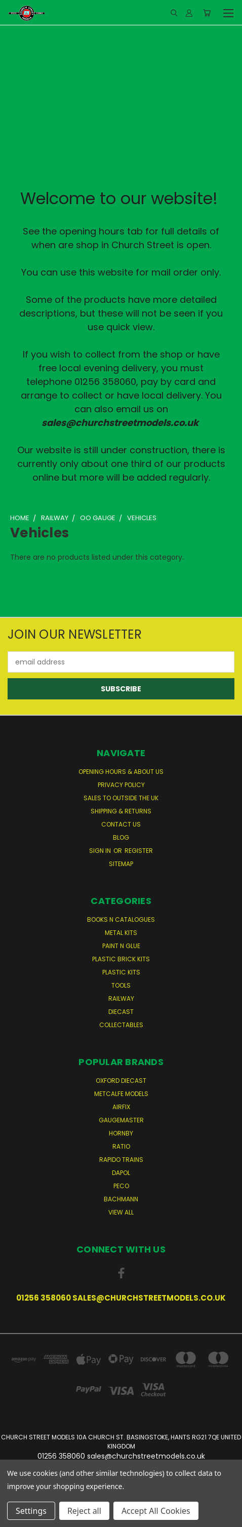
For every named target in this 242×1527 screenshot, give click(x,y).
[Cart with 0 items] (206, 13)
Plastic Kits (121, 972)
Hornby (121, 1133)
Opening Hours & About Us (121, 771)
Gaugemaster (121, 1120)
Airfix (121, 1107)
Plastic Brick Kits (121, 959)
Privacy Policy (121, 784)
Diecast (121, 1011)
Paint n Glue (121, 946)
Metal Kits (121, 932)
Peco (121, 1186)
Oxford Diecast (121, 1080)
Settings (31, 1510)
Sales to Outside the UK (121, 798)
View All (121, 1212)
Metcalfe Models (121, 1093)
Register (139, 850)
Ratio (121, 1146)
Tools (121, 985)
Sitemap (121, 863)
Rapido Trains (121, 1159)
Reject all (84, 1510)
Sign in (100, 850)
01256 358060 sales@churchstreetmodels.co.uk (121, 1298)
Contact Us (121, 824)
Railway (121, 998)
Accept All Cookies (156, 1510)
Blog (121, 837)
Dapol (121, 1172)
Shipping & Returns (121, 811)
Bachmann (121, 1199)
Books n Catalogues (121, 919)
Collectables (121, 1025)
